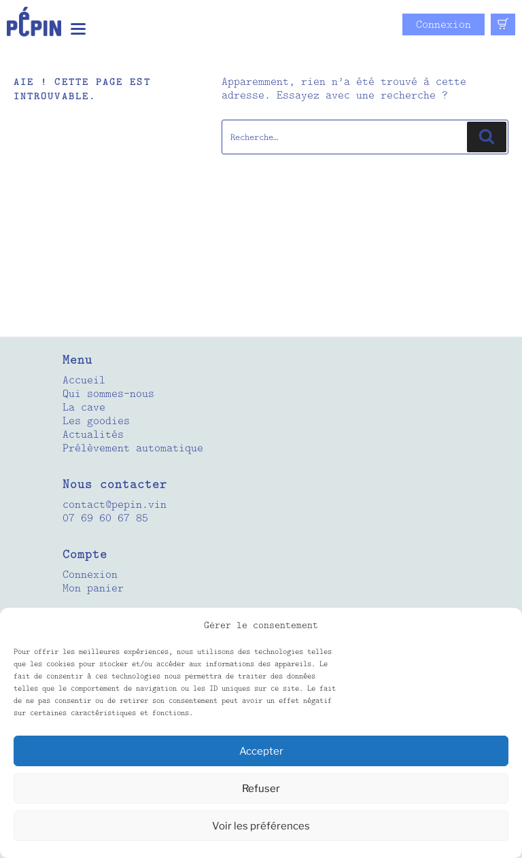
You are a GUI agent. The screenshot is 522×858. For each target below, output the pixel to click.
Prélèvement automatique (133, 448)
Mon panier (93, 588)
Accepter (261, 751)
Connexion (443, 24)
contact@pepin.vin (115, 504)
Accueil (84, 380)
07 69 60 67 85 (105, 518)
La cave (84, 407)
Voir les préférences (261, 826)
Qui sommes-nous (108, 393)
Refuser (261, 789)
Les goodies (96, 421)
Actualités (93, 434)
